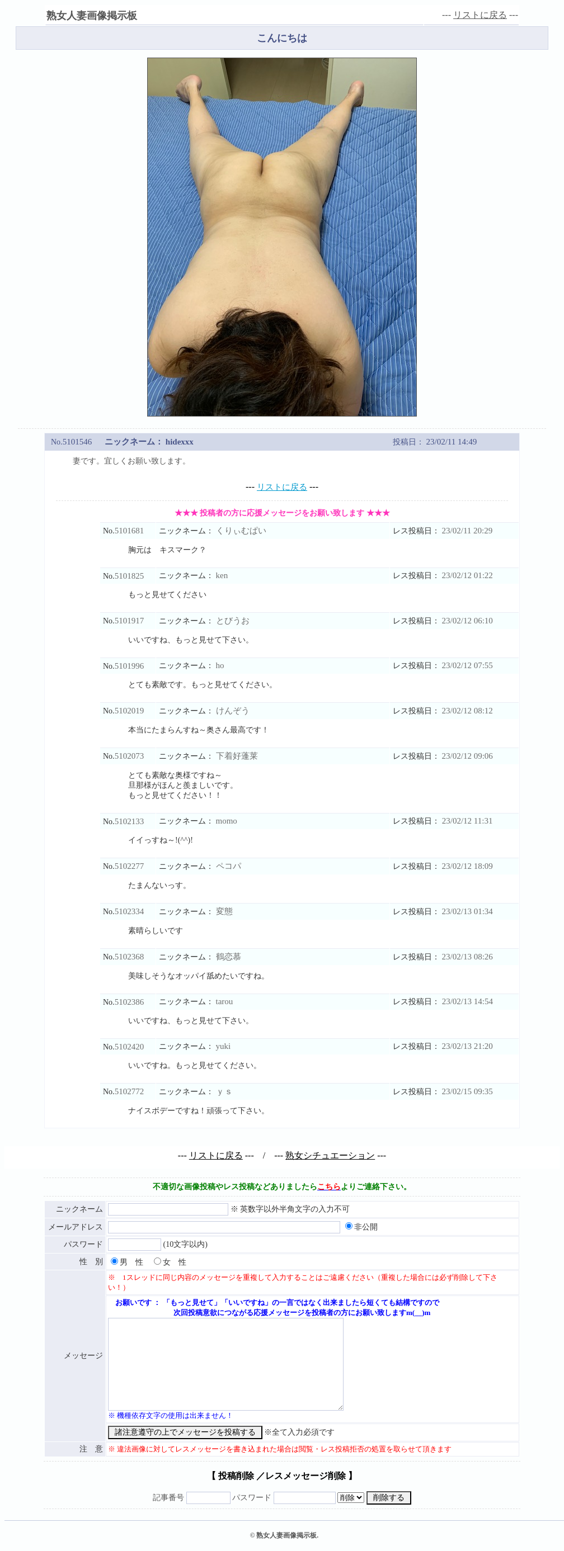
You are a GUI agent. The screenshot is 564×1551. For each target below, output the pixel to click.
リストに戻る (480, 15)
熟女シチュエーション (330, 1155)
